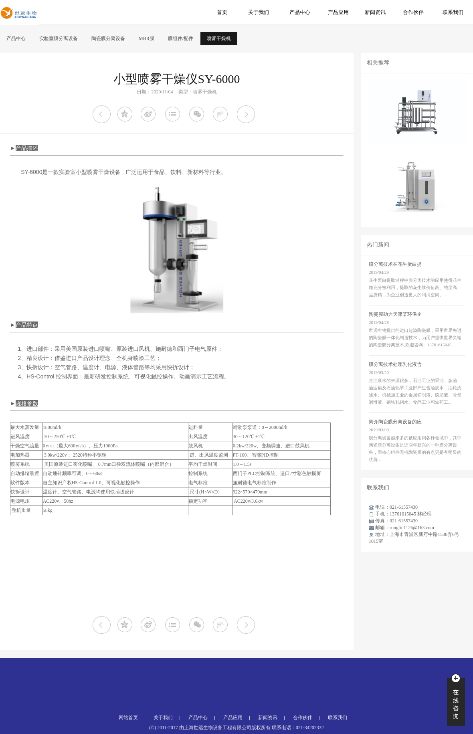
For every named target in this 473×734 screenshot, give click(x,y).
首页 (222, 12)
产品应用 (338, 12)
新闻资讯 (375, 12)
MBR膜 (146, 38)
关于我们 (258, 12)
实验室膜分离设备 (58, 38)
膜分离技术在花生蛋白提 (395, 264)
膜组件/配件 (180, 38)
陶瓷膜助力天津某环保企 (395, 314)
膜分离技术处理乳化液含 (395, 364)
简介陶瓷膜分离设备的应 (395, 422)
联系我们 (453, 12)
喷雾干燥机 (219, 38)
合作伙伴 (413, 12)
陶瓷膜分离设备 (108, 38)
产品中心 (299, 12)
